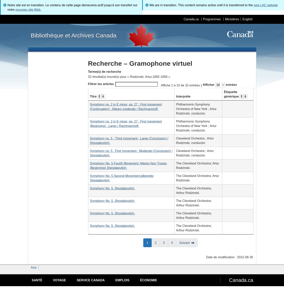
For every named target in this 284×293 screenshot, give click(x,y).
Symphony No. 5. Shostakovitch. (112, 188)
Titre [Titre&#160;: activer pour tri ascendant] (97, 96)
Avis (34, 267)
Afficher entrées (220, 85)
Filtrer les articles (123, 84)
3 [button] (165, 242)
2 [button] (157, 242)
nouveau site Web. (28, 9)
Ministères (232, 19)
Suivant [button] (184, 242)
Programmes (212, 19)
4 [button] (173, 242)
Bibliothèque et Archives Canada (74, 35)
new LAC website (266, 5)
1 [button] (149, 242)
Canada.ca (191, 19)
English (247, 19)
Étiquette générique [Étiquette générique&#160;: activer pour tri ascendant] (235, 94)
